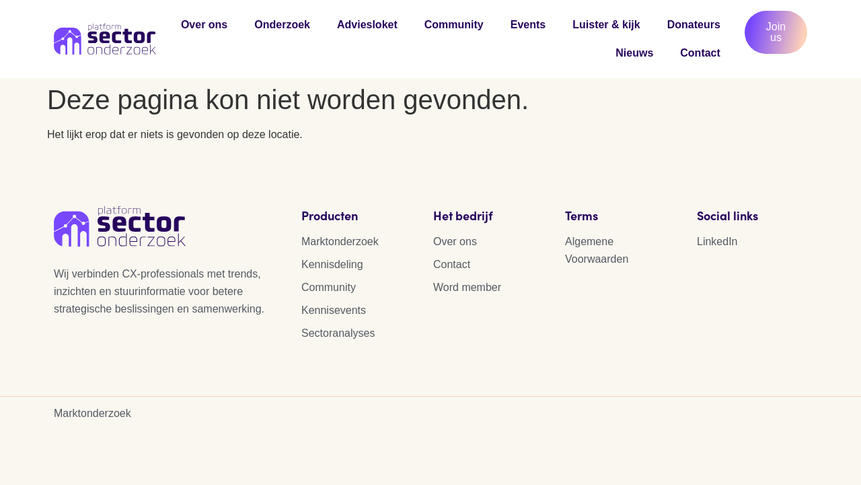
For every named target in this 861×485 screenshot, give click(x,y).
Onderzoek (282, 24)
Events (528, 24)
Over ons (204, 24)
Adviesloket (367, 24)
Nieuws (634, 53)
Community (454, 24)
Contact (700, 53)
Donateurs (693, 24)
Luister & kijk (606, 24)
